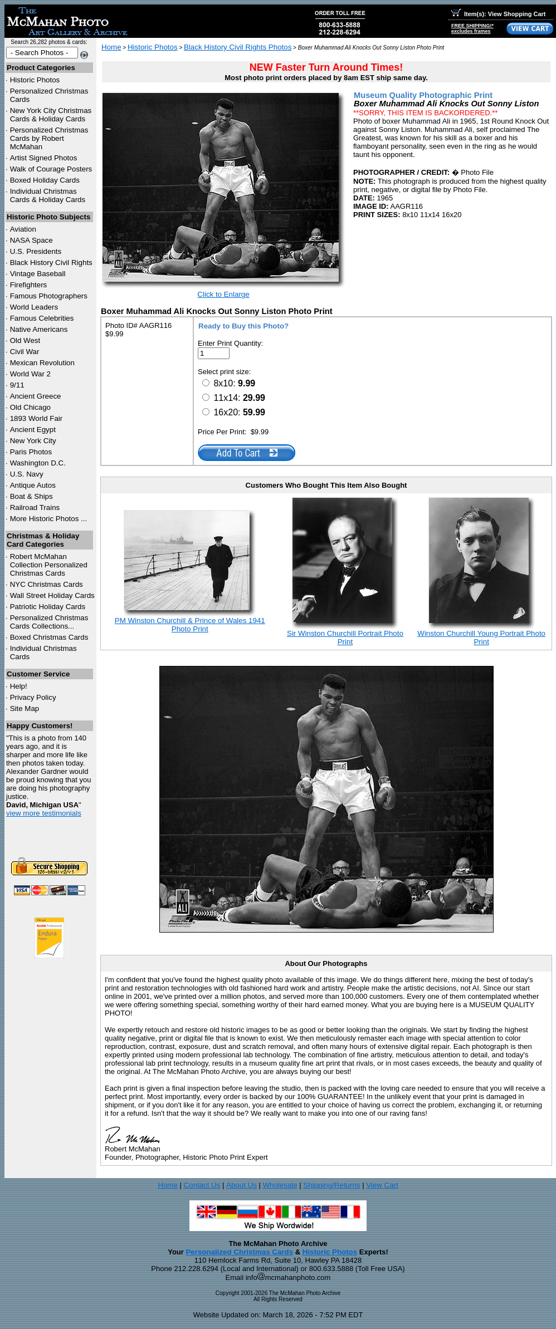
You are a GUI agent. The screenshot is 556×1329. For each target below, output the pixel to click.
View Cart (382, 1185)
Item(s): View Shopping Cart (498, 14)
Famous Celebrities (42, 318)
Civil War (25, 351)
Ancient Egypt (33, 429)
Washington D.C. (38, 463)
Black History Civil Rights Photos (237, 47)
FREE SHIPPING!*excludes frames (472, 28)
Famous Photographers (48, 296)
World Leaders (34, 307)
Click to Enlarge (223, 294)
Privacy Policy (33, 697)
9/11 (17, 385)
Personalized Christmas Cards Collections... (49, 622)
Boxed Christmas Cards (49, 637)
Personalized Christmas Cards (239, 1252)
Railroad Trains (35, 507)
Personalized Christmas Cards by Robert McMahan (49, 138)
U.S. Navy (26, 474)
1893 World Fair (36, 418)
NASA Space (31, 240)
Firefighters (28, 285)
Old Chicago (30, 407)
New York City (33, 441)
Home (111, 47)
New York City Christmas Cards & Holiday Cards (51, 114)
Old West (25, 340)
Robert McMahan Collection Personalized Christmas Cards (48, 564)
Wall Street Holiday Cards (52, 595)
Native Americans (39, 329)
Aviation (23, 229)
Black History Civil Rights (51, 262)
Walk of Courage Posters (51, 169)
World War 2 (30, 374)
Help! (18, 686)
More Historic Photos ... (48, 518)
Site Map (25, 708)
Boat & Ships (31, 496)
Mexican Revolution (42, 363)
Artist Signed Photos (43, 158)
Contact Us (201, 1185)
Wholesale (279, 1185)
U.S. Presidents (36, 251)
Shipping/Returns (331, 1185)
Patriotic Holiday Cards (48, 606)
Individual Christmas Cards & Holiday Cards (48, 195)
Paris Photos (31, 452)
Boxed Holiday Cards (45, 180)
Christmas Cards (46, 584)
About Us (241, 1185)
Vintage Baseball (38, 273)
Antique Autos (33, 485)
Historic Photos (35, 80)
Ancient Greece (35, 396)
